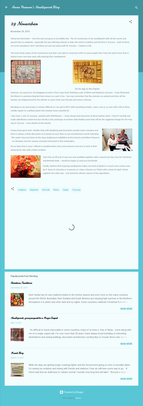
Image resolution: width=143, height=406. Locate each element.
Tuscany (76, 189)
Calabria (22, 189)
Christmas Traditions (21, 283)
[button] (130, 22)
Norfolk (46, 189)
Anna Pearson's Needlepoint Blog (35, 7)
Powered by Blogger (72, 392)
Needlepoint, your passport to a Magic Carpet (34, 318)
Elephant (34, 189)
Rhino (56, 189)
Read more (126, 308)
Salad (65, 189)
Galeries (78, 398)
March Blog (17, 353)
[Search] (136, 8)
